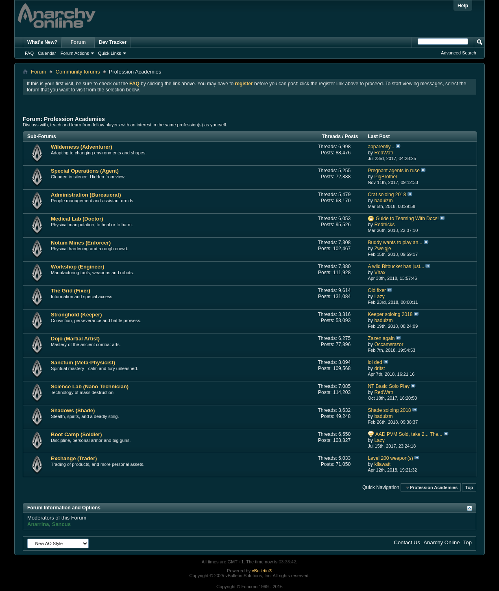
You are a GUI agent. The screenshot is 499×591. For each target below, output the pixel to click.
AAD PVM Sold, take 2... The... (408, 434)
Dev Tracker (112, 42)
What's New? (42, 42)
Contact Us (407, 542)
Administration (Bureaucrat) (86, 195)
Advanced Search (458, 52)
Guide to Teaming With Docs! (407, 218)
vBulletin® (262, 570)
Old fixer (377, 290)
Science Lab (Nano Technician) (90, 386)
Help (463, 6)
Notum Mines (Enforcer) (81, 243)
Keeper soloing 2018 (390, 314)
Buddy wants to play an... (395, 242)
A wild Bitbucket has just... (396, 266)
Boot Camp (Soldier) (76, 434)
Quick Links (109, 53)
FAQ (29, 53)
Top (469, 487)
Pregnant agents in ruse (393, 170)
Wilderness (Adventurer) (81, 147)
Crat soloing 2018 (387, 194)
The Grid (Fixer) (70, 291)
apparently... (381, 146)
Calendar (47, 53)
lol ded (375, 362)
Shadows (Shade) (73, 410)
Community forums (78, 72)
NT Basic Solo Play (389, 386)
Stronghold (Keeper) (76, 315)
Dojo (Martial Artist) (75, 339)
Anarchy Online (442, 542)
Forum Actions (75, 53)
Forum (78, 42)
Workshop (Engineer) (77, 267)
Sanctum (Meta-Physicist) (83, 362)
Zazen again (381, 338)
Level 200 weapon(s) (390, 458)
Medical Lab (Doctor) (77, 219)
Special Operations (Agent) (85, 171)
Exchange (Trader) (74, 458)
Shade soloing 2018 (389, 410)
